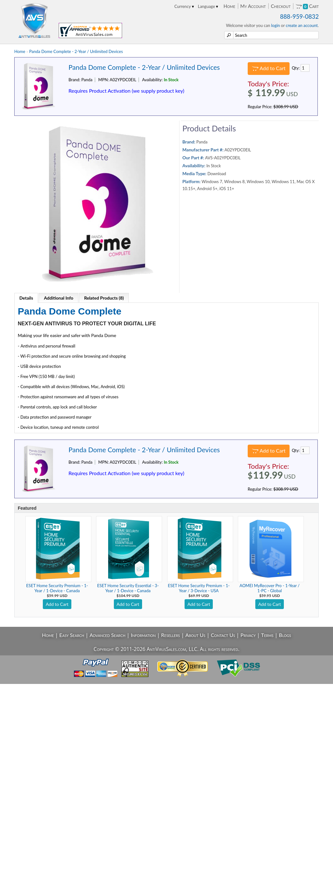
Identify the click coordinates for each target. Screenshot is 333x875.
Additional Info (58, 298)
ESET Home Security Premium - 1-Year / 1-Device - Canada (57, 588)
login (275, 25)
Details (26, 298)
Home (229, 6)
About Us (195, 635)
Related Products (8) (104, 298)
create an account (302, 25)
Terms (267, 635)
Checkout (281, 6)
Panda (201, 141)
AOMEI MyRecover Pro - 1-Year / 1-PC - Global (269, 588)
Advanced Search (108, 635)
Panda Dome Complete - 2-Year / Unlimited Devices (76, 51)
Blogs (285, 635)
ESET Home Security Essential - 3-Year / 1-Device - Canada (128, 588)
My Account (253, 6)
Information (143, 635)
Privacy (248, 635)
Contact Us (223, 635)
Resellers (170, 635)
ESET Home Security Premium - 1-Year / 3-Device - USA (199, 588)
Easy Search (71, 635)
